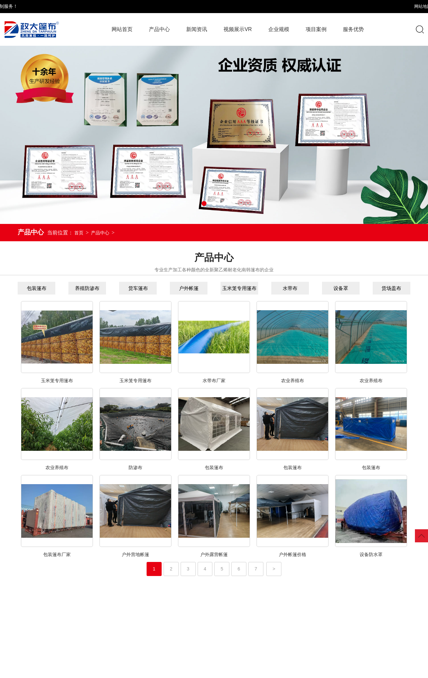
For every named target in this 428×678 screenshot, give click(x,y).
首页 (78, 232)
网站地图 (381, 6)
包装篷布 (25, 288)
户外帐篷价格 (292, 562)
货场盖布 (380, 288)
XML (402, 6)
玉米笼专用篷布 (228, 288)
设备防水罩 (371, 562)
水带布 (278, 288)
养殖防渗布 (75, 288)
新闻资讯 (196, 29)
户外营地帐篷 (135, 562)
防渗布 (135, 475)
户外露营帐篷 (214, 562)
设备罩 (329, 288)
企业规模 (278, 29)
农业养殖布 (292, 388)
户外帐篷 (177, 288)
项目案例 (316, 29)
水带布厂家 (214, 388)
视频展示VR (237, 29)
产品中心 (100, 232)
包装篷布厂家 (57, 562)
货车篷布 (126, 288)
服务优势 (353, 29)
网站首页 (122, 29)
